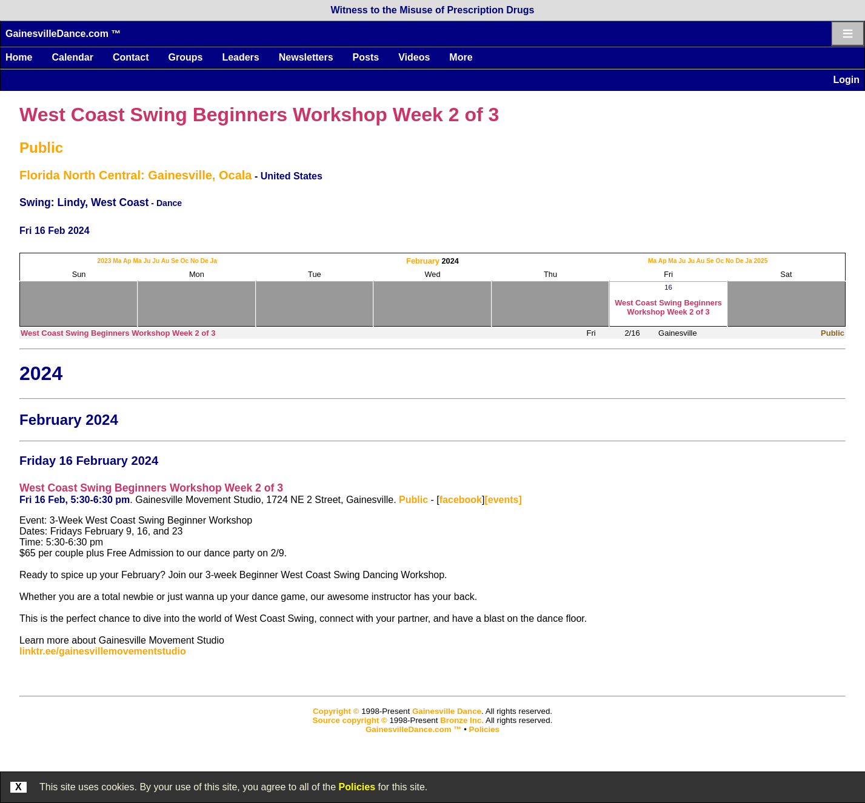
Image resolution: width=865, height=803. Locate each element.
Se (175, 261)
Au (165, 261)
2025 (761, 261)
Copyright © (336, 711)
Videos (414, 57)
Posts (366, 57)
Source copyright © (350, 720)
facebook (460, 500)
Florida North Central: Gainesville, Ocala (135, 175)
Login (846, 80)
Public (41, 147)
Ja (213, 261)
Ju (146, 261)
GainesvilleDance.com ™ (63, 33)
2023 (105, 261)
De (205, 261)
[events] (502, 500)
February (422, 260)
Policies (357, 787)
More (460, 57)
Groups (185, 57)
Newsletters (306, 57)
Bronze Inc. (462, 720)
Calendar (72, 57)
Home (18, 57)
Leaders (240, 57)
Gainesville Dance (446, 711)
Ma (117, 261)
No (194, 261)
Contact (131, 57)
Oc (185, 261)
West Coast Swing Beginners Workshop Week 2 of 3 (259, 114)
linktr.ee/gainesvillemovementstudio (102, 651)
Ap (127, 261)
